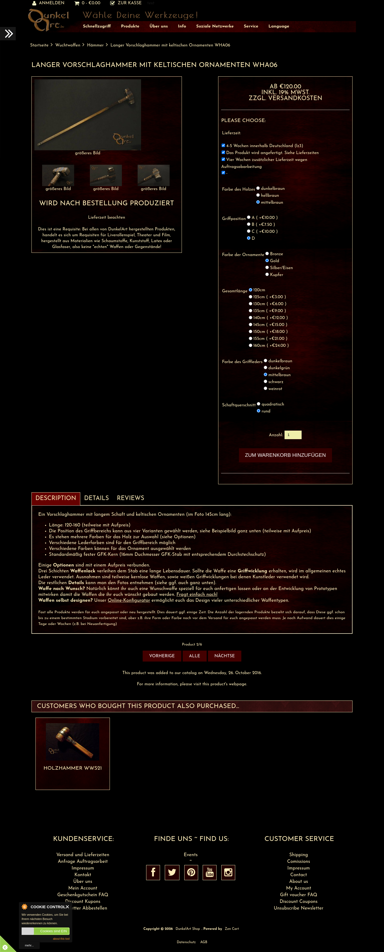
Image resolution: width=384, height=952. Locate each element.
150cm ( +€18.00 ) (270, 332)
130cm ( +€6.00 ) (269, 304)
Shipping (298, 855)
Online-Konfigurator (129, 600)
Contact (298, 875)
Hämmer (95, 45)
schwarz (276, 382)
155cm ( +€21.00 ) (270, 339)
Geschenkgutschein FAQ (82, 895)
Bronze (276, 254)
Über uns (82, 881)
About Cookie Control (24, 906)
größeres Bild (58, 187)
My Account (298, 888)
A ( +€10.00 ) (265, 218)
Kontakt (82, 875)
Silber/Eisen (281, 268)
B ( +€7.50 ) (263, 225)
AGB (203, 942)
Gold (274, 261)
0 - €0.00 (87, 3)
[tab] (152, 495)
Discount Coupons (299, 901)
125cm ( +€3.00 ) (269, 297)
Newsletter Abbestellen (82, 908)
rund (266, 411)
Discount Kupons (82, 901)
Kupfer (276, 275)
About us (298, 881)
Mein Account (82, 888)
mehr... (29, 945)
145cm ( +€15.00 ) (270, 325)
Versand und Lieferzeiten (82, 855)
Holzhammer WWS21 (72, 768)
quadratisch (273, 404)
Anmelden (48, 3)
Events (191, 855)
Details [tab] (96, 498)
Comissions (298, 861)
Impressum (82, 868)
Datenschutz (186, 942)
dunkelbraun (273, 189)
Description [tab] (55, 498)
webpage (237, 684)
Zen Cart (232, 929)
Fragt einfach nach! (197, 594)
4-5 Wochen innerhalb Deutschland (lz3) (264, 146)
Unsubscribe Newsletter (298, 908)
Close (67, 906)
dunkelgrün (279, 368)
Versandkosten (295, 99)
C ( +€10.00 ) (265, 232)
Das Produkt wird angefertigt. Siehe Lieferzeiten (272, 153)
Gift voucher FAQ (298, 895)
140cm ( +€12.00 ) (270, 318)
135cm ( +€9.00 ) (269, 311)
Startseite (39, 45)
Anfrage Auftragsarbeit (83, 861)
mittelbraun (272, 202)
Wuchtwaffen (67, 45)
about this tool (61, 938)
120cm (259, 290)
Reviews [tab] (130, 498)
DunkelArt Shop (188, 929)
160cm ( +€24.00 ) (271, 346)
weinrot (275, 389)
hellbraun (270, 196)
